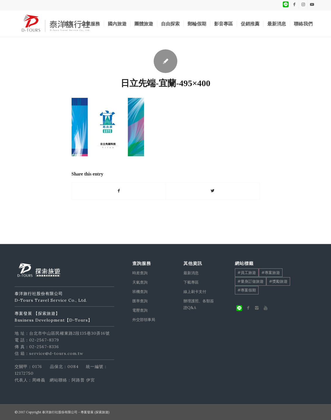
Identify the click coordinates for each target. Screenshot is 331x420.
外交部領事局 (143, 319)
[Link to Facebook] (294, 4)
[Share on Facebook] (119, 191)
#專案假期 (247, 290)
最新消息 (191, 272)
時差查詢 (140, 272)
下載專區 (191, 282)
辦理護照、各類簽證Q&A (198, 304)
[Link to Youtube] (312, 4)
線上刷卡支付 (194, 291)
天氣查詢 (140, 282)
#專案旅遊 (270, 272)
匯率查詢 (140, 300)
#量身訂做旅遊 (251, 281)
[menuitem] (68, 24)
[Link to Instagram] (303, 4)
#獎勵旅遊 (278, 281)
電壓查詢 (140, 310)
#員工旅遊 (247, 272)
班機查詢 (140, 291)
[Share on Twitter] (212, 191)
